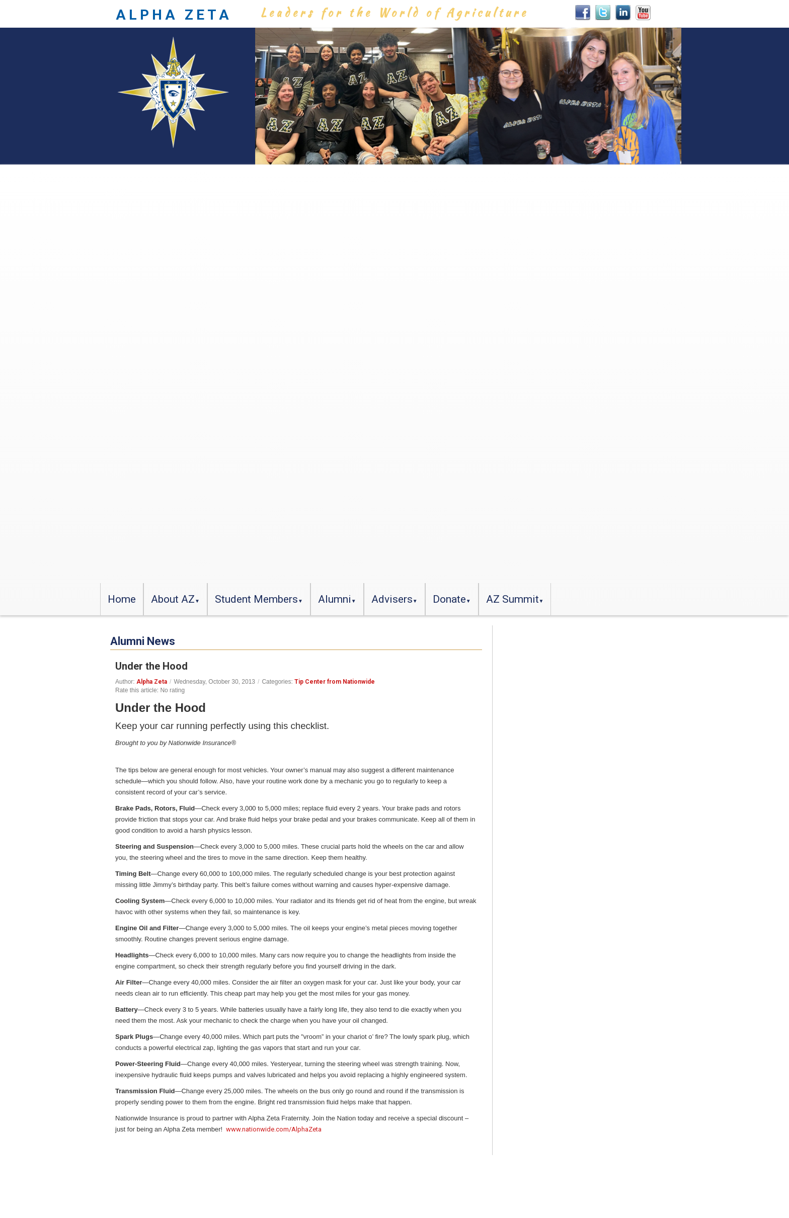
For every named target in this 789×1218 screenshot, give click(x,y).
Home (122, 599)
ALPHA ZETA (174, 15)
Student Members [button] (256, 599)
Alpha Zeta (151, 681)
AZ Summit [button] (512, 599)
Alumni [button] (334, 599)
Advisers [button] (392, 599)
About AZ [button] (173, 599)
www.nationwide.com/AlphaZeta (274, 1129)
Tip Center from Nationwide (334, 681)
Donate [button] (449, 599)
